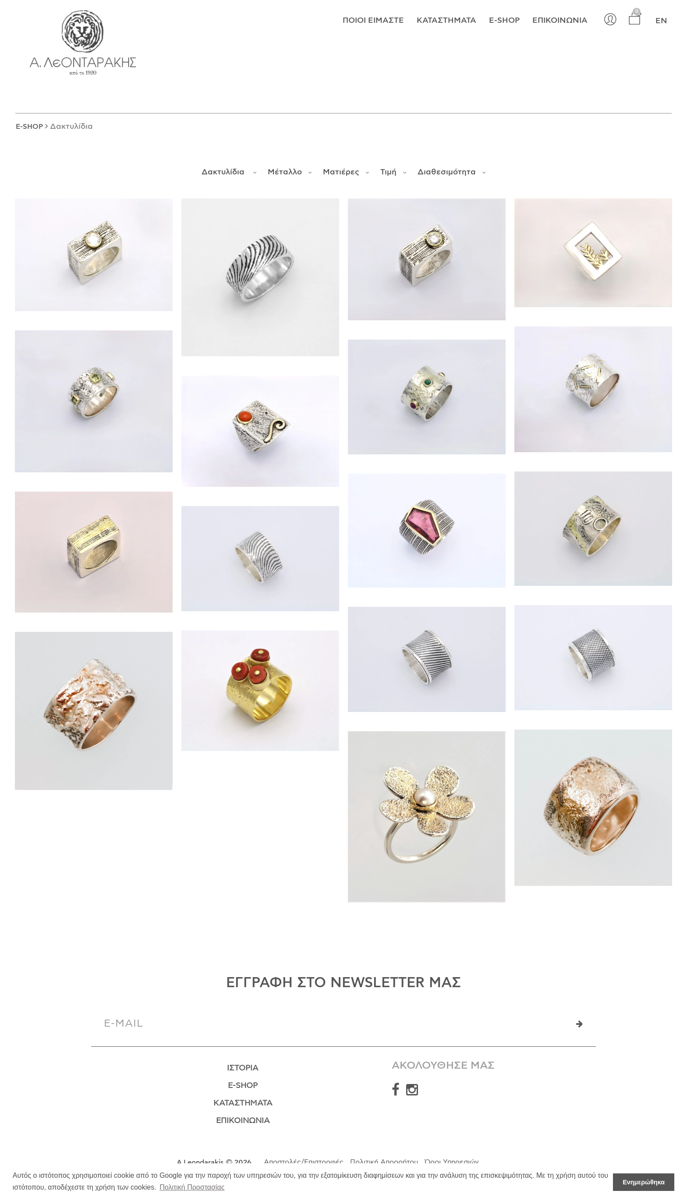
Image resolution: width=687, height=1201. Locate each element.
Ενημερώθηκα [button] (644, 1182)
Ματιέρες (346, 172)
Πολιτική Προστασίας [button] (191, 1187)
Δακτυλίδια (229, 172)
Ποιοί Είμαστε (373, 21)
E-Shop (243, 1087)
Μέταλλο (290, 172)
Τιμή (393, 172)
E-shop (504, 21)
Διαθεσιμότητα (452, 172)
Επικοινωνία (560, 21)
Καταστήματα (446, 21)
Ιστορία (243, 1069)
